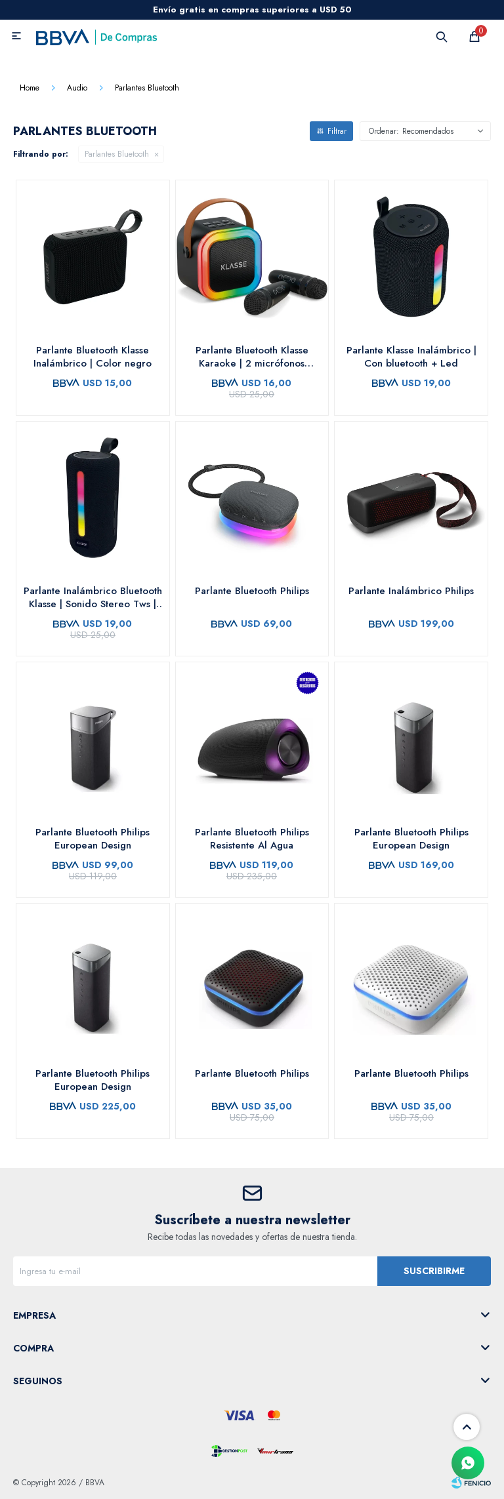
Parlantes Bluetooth (117, 154)
